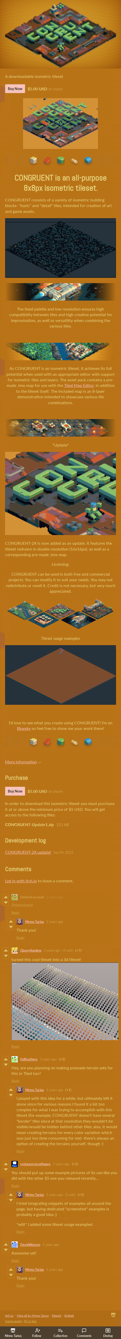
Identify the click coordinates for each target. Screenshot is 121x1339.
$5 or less (30, 1321)
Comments (84, 1333)
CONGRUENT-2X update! (28, 852)
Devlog (108, 1333)
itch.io (9, 1315)
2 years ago (55, 897)
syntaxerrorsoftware (35, 1164)
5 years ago (48, 1059)
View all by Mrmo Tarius (33, 1315)
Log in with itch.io (21, 880)
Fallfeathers (29, 1059)
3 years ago (52, 950)
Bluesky (24, 728)
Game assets (13, 1321)
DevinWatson (30, 1245)
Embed (69, 1315)
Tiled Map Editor (79, 385)
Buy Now (15, 89)
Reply (15, 913)
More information (23, 761)
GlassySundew (30, 950)
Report (56, 1315)
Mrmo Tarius (34, 922)
